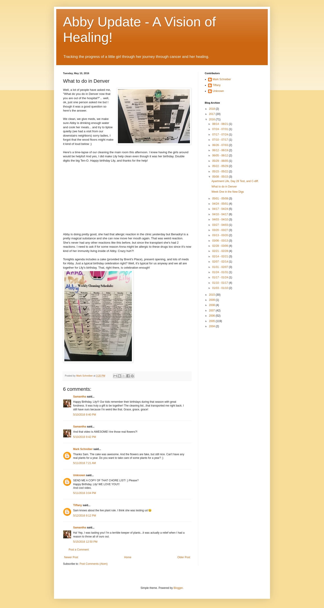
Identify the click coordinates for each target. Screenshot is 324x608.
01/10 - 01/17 (220, 282)
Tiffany (77, 505)
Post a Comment (79, 549)
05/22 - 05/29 (220, 166)
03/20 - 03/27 (220, 230)
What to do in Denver (224, 186)
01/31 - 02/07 (220, 267)
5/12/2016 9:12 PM (84, 515)
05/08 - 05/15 (220, 176)
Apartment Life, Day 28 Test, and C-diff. (235, 181)
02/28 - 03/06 (220, 245)
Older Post (183, 557)
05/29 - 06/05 (220, 160)
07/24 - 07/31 (220, 129)
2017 (212, 114)
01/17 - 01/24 (220, 277)
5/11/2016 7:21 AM (84, 463)
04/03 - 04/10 (220, 219)
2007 (212, 310)
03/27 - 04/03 (220, 224)
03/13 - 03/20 (220, 235)
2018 (212, 108)
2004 (212, 326)
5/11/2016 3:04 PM (84, 493)
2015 (212, 294)
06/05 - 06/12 (220, 155)
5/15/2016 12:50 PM (85, 541)
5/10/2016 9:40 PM (84, 414)
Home (127, 557)
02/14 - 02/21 (220, 256)
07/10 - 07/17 (220, 139)
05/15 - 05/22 (220, 171)
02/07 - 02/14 (220, 261)
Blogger (178, 588)
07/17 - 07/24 (220, 134)
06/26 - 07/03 (220, 145)
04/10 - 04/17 (220, 214)
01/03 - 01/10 (220, 288)
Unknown (79, 475)
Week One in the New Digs (228, 191)
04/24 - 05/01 (220, 203)
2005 (212, 321)
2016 (212, 119)
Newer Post (71, 557)
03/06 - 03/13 (220, 240)
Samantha (79, 396)
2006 (212, 315)
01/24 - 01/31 (220, 272)
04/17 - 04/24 (220, 208)
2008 (212, 305)
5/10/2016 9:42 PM (84, 437)
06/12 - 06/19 (220, 150)
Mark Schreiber (83, 449)
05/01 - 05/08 (220, 198)
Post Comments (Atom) (93, 563)
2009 (212, 300)
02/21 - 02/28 (220, 251)
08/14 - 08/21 (220, 124)
